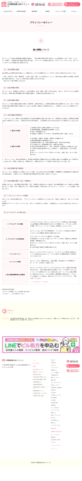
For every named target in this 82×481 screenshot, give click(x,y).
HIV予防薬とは (55, 433)
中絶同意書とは (37, 395)
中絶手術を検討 (21, 11)
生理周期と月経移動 (56, 400)
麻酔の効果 (54, 441)
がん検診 (53, 412)
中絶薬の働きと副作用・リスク (40, 401)
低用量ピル (54, 382)
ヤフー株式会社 (47, 281)
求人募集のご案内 (55, 453)
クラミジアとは (55, 422)
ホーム (35, 372)
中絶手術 (53, 375)
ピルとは (53, 377)
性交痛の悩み (54, 415)
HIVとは (53, 430)
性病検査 (53, 417)
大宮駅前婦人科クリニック (17, 373)
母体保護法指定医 (37, 397)
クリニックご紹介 (60, 11)
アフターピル (54, 380)
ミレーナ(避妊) (55, 385)
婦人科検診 (54, 410)
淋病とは (53, 425)
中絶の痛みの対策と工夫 (39, 390)
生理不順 (53, 402)
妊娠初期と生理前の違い (57, 444)
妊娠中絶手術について (39, 382)
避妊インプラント (55, 390)
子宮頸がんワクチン (56, 407)
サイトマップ (54, 462)
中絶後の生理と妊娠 (38, 409)
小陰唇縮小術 (54, 387)
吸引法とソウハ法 (37, 385)
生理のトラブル (55, 397)
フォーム (66, 186)
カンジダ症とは (55, 420)
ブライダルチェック (56, 395)
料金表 (47, 11)
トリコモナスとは (55, 438)
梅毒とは (53, 435)
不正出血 (53, 405)
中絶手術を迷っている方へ (40, 406)
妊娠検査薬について (38, 404)
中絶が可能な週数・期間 (39, 392)
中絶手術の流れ (37, 387)
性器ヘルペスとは (55, 427)
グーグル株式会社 (35, 281)
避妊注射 (53, 392)
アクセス (73, 11)
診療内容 (34, 11)
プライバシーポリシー (57, 458)
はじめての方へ (8, 11)
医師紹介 (53, 450)
